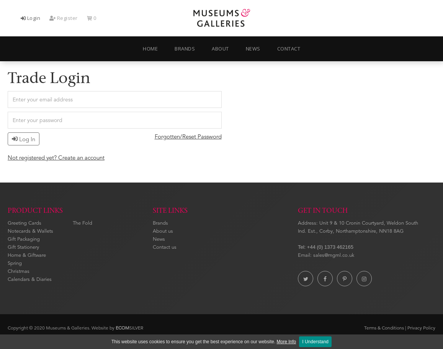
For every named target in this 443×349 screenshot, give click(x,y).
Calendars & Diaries (30, 279)
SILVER (129, 328)
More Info (286, 341)
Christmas (18, 271)
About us (163, 231)
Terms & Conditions (384, 328)
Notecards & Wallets (30, 231)
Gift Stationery (23, 247)
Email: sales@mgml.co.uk (326, 255)
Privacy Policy (421, 328)
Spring (15, 263)
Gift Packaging (24, 239)
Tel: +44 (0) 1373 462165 (325, 247)
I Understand (315, 341)
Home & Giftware (27, 255)
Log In (23, 139)
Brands (160, 223)
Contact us (165, 247)
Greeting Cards (24, 223)
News (159, 239)
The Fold (82, 223)
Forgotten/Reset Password (188, 136)
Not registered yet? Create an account (56, 157)
